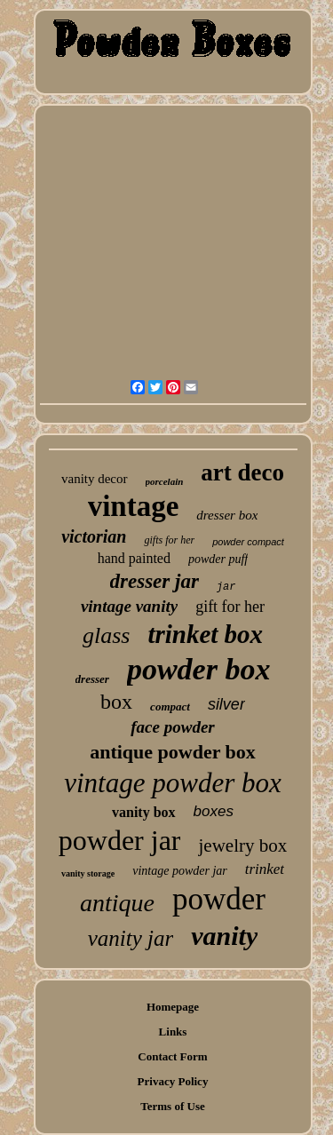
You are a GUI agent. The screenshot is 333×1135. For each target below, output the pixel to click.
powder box (199, 669)
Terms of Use (172, 1106)
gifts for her (169, 540)
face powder (172, 727)
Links (173, 1031)
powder (219, 899)
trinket (264, 869)
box (116, 701)
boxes (214, 811)
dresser (92, 679)
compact (170, 706)
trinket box (205, 634)
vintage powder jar (179, 870)
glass (106, 635)
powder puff (218, 559)
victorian (93, 536)
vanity (224, 935)
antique (117, 903)
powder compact (248, 541)
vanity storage (88, 873)
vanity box (144, 812)
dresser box (227, 515)
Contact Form (172, 1056)
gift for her (230, 606)
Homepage (173, 1006)
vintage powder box (172, 782)
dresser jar (154, 581)
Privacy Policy (173, 1081)
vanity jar (131, 938)
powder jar (120, 840)
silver (226, 704)
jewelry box (242, 845)
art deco (242, 472)
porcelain (165, 481)
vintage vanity (129, 606)
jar (226, 587)
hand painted (134, 558)
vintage (133, 506)
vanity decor (94, 479)
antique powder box (173, 752)
